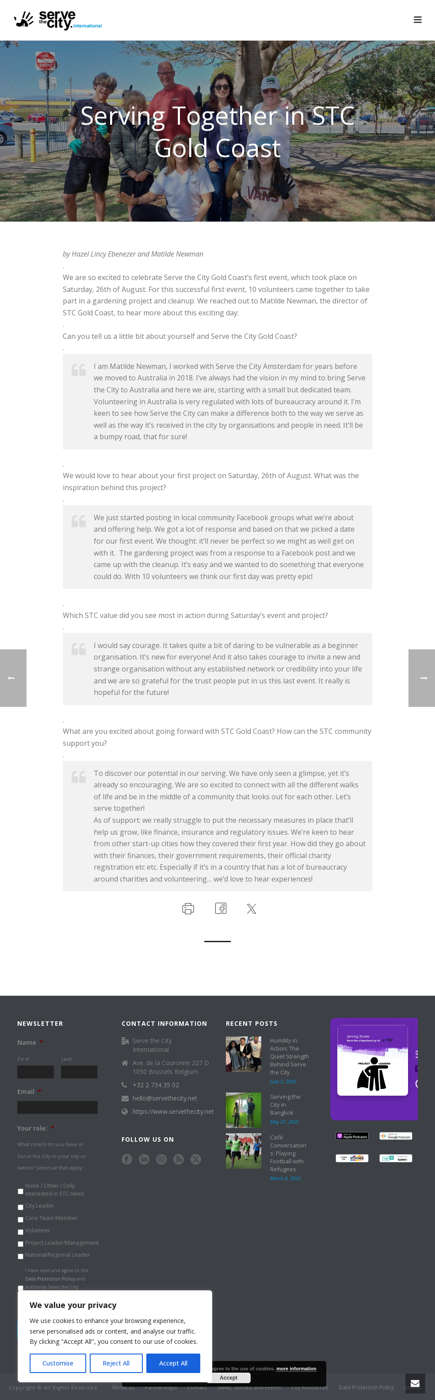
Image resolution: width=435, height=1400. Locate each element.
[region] (115, 1336)
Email (29, 1092)
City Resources (309, 1387)
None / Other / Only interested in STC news (54, 1189)
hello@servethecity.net (165, 1098)
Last (66, 1058)
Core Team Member (51, 1218)
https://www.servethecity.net (173, 1112)
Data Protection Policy (50, 1279)
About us (123, 1387)
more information (296, 1368)
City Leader (39, 1205)
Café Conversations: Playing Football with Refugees (288, 1153)
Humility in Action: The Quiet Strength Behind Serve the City (289, 1056)
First (23, 1058)
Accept (228, 1378)
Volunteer (37, 1230)
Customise (57, 1363)
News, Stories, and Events (249, 1387)
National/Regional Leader (57, 1254)
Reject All (116, 1363)
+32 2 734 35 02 (156, 1085)
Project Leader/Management (62, 1243)
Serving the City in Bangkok (285, 1104)
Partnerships (161, 1387)
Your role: (35, 1128)
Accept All (173, 1363)
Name (30, 1043)
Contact (197, 1387)
